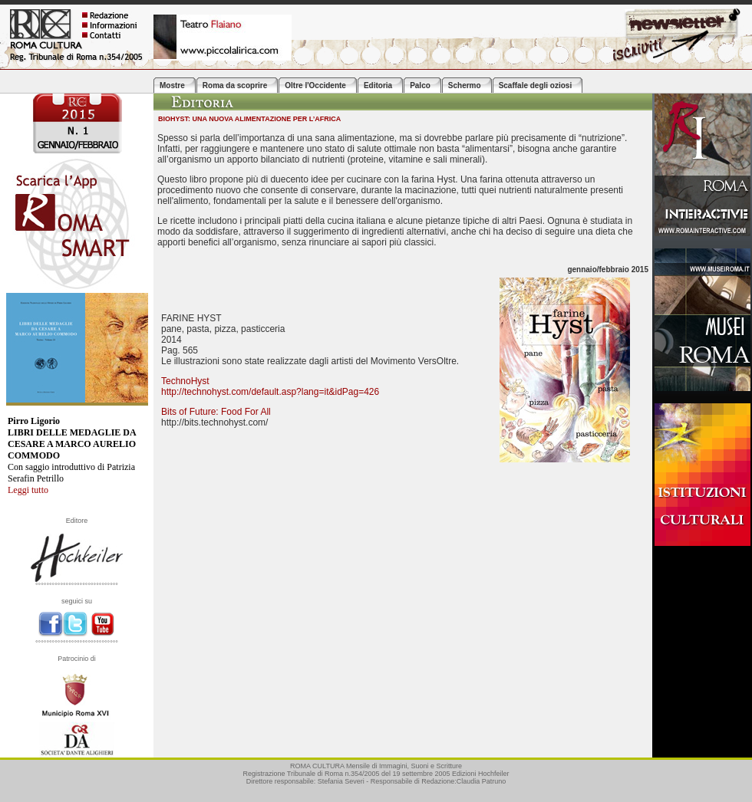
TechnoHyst (185, 381)
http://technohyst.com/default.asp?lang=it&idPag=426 (270, 391)
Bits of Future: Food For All (216, 411)
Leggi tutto (28, 490)
